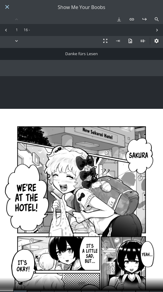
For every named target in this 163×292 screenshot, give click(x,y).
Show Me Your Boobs (81, 7)
